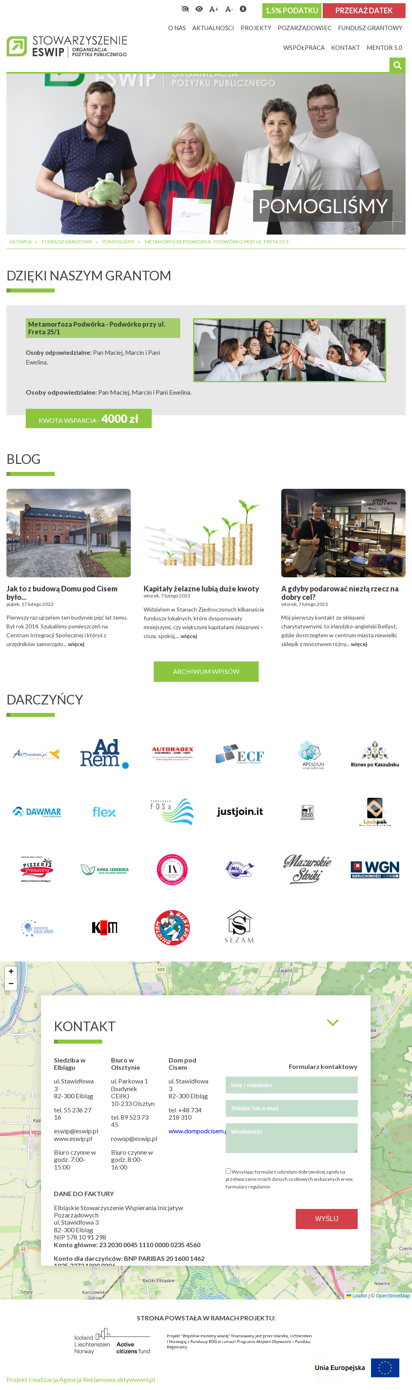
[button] (11, 972)
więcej (76, 643)
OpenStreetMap (393, 1296)
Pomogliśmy (118, 242)
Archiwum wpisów (206, 671)
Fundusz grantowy (67, 242)
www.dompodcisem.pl (199, 1131)
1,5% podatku (292, 10)
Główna (21, 242)
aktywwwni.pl (136, 1379)
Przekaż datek (364, 10)
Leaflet (356, 1296)
